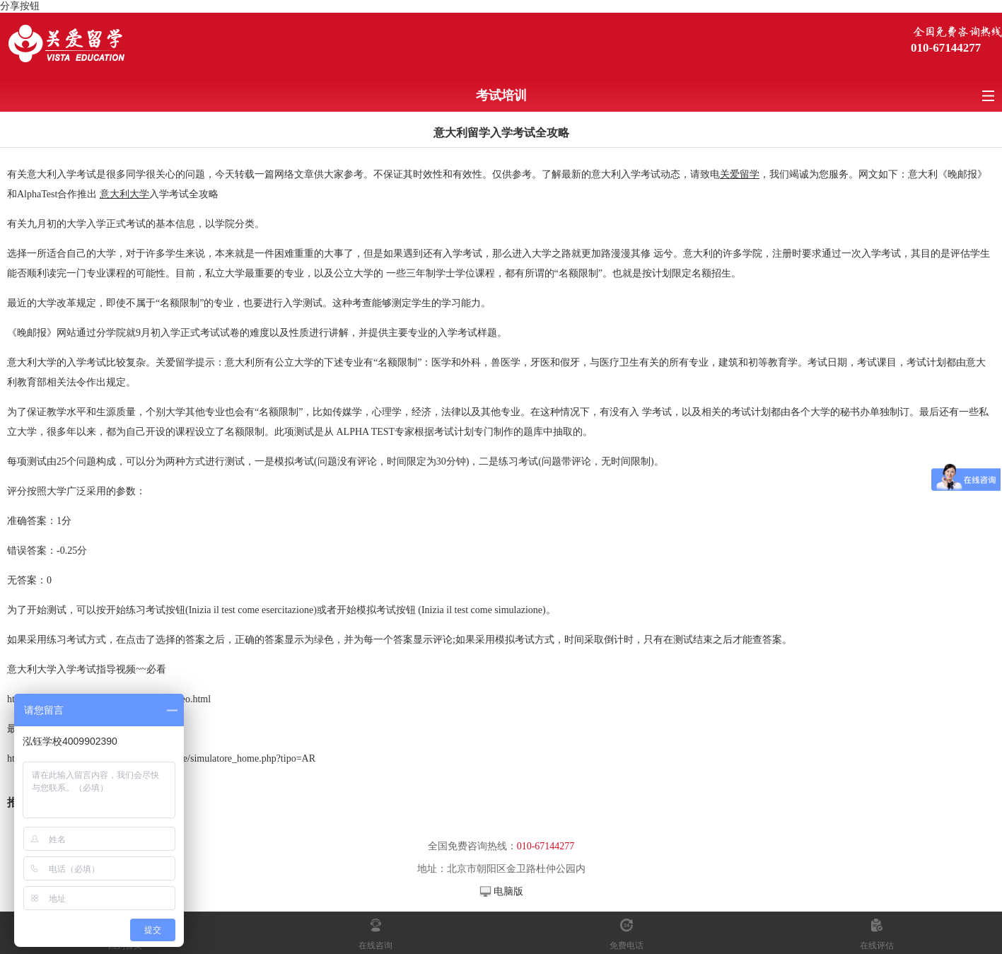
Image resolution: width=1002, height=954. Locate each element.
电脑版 (508, 891)
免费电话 (626, 945)
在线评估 (877, 945)
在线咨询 (375, 945)
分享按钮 (20, 6)
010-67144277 (946, 47)
